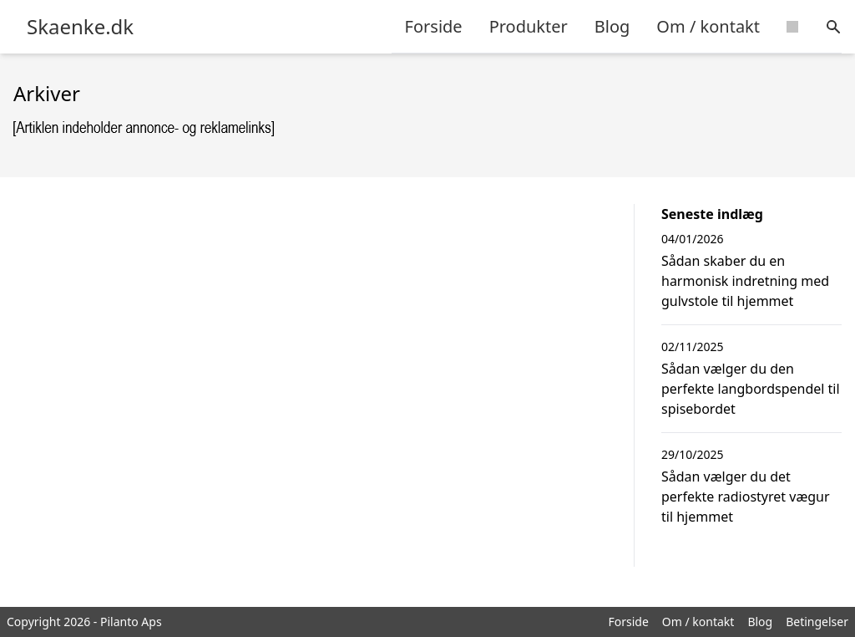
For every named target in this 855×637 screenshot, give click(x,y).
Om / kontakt (708, 26)
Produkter (528, 26)
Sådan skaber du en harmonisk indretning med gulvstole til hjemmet (745, 281)
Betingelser (817, 621)
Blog (612, 26)
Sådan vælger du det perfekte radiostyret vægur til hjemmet (745, 496)
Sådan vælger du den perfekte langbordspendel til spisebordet (750, 388)
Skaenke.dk (80, 26)
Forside (434, 26)
